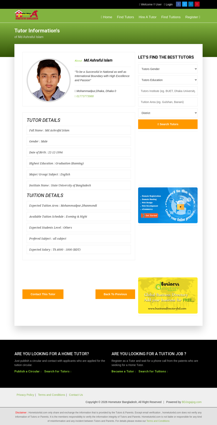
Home (106, 17)
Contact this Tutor (43, 294)
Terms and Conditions (51, 394)
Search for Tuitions (152, 371)
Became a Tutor (123, 371)
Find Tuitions (171, 17)
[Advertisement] (171, 33)
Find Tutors (125, 17)
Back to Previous (115, 294)
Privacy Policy (25, 394)
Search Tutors (167, 124)
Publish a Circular (27, 371)
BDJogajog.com (192, 402)
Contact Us (76, 394)
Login (168, 4)
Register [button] (192, 17)
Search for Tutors (56, 371)
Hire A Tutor (148, 17)
